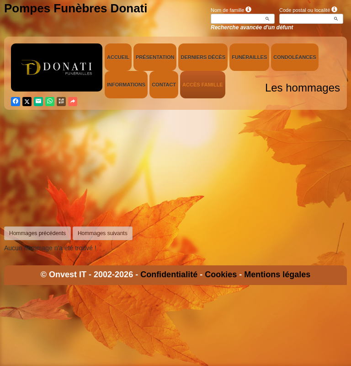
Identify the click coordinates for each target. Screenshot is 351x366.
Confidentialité (168, 274)
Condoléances (294, 57)
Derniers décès (203, 57)
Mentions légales (277, 274)
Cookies (221, 274)
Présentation (155, 57)
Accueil (118, 57)
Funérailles (249, 57)
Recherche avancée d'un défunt (252, 27)
